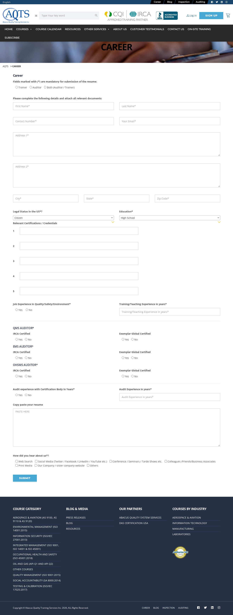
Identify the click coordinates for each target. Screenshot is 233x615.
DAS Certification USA (133, 524)
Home (9, 29)
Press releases (76, 519)
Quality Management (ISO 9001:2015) (36, 575)
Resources (73, 29)
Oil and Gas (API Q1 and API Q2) (33, 564)
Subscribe (12, 37)
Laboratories (181, 535)
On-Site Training (199, 29)
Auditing (183, 607)
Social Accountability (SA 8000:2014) (37, 580)
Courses (24, 29)
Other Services (97, 29)
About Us (120, 29)
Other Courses (23, 569)
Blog (69, 524)
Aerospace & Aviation (186, 519)
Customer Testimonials (147, 29)
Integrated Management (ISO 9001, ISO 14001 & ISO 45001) (36, 548)
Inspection (168, 607)
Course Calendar (48, 29)
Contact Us (176, 29)
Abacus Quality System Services (140, 519)
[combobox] (63, 217)
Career (146, 607)
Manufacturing (183, 530)
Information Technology (189, 524)
